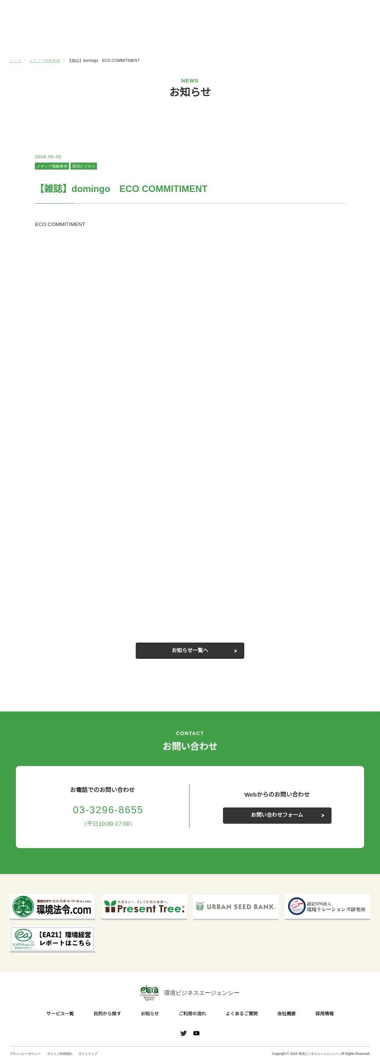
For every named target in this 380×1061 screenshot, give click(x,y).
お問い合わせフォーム (277, 815)
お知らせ (160, 38)
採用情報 (325, 1013)
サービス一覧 (40, 38)
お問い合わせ (353, 13)
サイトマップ (88, 1053)
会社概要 (340, 38)
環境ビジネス (83, 166)
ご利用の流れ (220, 38)
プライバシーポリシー (25, 1053)
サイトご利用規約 (59, 1053)
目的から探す (100, 38)
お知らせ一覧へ (190, 651)
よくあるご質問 (280, 38)
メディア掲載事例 (51, 166)
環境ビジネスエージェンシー (190, 993)
